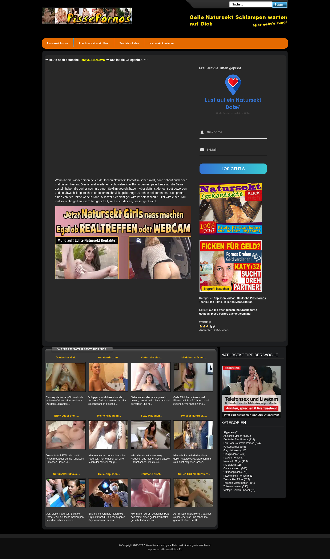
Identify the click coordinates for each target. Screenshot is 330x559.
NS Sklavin (230, 464)
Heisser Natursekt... (194, 415)
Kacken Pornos (232, 457)
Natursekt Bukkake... (66, 474)
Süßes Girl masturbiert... (194, 474)
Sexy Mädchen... (151, 415)
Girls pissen (230, 454)
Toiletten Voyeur (232, 486)
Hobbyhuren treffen (92, 60)
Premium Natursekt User (94, 43)
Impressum (154, 549)
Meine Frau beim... (109, 415)
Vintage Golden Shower (237, 490)
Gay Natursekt (232, 450)
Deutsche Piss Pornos (251, 298)
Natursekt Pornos (57, 43)
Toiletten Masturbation (238, 301)
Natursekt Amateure (161, 43)
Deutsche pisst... (151, 474)
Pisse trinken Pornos (235, 475)
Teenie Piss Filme (210, 301)
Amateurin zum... (109, 357)
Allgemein (229, 432)
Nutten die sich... (151, 357)
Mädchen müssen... (194, 357)
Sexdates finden (129, 43)
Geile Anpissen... (109, 474)
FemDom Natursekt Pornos (239, 443)
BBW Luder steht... (66, 415)
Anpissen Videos (224, 298)
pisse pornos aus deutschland (230, 313)
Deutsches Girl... (66, 357)
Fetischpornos (231, 446)
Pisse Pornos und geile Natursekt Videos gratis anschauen (178, 545)
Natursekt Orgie (232, 461)
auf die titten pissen (222, 309)
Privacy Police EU (172, 549)
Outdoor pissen (232, 472)
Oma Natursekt (232, 468)
